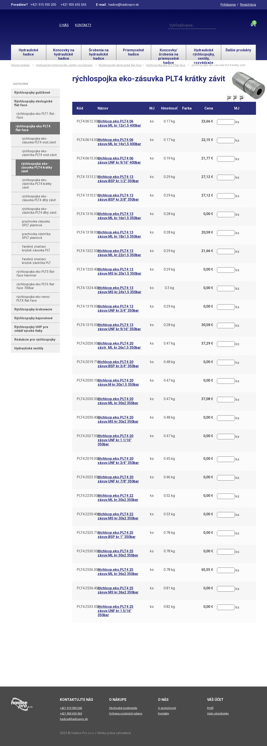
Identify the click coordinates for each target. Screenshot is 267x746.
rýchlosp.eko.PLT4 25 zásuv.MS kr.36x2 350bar (118, 590)
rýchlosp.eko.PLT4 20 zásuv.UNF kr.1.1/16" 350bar (115, 440)
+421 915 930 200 (71, 708)
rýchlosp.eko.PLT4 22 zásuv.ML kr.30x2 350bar (118, 498)
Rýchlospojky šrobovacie (33, 309)
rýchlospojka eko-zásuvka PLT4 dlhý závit (39, 198)
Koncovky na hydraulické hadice (63, 54)
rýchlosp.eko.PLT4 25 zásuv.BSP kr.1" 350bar (117, 535)
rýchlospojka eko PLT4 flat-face (165, 65)
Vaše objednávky (218, 713)
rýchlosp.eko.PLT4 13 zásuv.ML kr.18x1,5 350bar (119, 234)
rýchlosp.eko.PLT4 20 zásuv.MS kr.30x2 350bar (118, 419)
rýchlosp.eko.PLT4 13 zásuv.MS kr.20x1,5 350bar (119, 271)
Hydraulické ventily (28, 348)
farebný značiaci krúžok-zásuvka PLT (36, 248)
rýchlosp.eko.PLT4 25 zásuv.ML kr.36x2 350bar (118, 572)
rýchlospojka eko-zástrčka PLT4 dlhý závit (39, 211)
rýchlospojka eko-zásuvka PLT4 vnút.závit (39, 140)
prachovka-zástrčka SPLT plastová (36, 236)
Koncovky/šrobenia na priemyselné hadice (168, 54)
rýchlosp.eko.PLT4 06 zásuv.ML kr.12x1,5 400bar (119, 123)
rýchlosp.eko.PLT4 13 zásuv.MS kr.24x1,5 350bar (119, 290)
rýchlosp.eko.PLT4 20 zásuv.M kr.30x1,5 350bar (118, 382)
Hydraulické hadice (28, 52)
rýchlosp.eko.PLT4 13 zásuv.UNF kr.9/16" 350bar (119, 327)
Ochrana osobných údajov (125, 713)
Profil (210, 708)
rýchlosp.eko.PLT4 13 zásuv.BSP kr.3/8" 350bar (118, 197)
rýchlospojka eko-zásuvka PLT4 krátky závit (36, 167)
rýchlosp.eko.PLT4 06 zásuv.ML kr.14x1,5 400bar (119, 142)
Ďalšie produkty (238, 50)
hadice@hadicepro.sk (74, 719)
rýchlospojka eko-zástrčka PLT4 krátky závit (37, 183)
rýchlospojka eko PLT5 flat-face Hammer (36, 273)
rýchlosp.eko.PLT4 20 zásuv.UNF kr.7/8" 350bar (118, 479)
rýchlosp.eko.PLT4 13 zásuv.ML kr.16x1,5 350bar (119, 216)
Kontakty (83, 25)
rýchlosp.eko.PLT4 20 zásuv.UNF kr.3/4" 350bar (118, 461)
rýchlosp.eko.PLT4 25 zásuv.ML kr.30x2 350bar (118, 553)
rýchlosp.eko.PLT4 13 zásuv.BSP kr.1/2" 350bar (118, 179)
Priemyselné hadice (133, 52)
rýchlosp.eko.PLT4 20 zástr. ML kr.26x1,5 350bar (119, 345)
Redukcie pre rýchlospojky (34, 339)
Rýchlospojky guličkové (32, 93)
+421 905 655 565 (71, 713)
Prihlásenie (228, 5)
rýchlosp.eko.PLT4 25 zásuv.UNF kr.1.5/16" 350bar (115, 611)
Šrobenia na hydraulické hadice (99, 54)
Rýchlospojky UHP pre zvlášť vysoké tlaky (31, 329)
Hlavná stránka (20, 65)
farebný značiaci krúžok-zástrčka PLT (36, 261)
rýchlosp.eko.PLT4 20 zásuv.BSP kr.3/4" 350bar (118, 364)
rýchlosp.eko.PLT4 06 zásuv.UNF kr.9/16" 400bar (119, 160)
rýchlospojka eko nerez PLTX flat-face (33, 298)
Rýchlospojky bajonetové (33, 318)
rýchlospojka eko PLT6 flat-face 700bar (36, 286)
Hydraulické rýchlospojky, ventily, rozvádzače (204, 54)
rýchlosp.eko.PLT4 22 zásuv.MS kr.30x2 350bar (118, 516)
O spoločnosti (167, 708)
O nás (64, 25)
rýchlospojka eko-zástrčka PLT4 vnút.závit (39, 153)
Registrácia (248, 5)
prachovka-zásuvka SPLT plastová (36, 223)
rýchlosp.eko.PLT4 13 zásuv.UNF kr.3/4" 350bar (118, 308)
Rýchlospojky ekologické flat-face (120, 65)
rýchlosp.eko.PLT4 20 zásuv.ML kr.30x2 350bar (118, 401)
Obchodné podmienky (123, 708)
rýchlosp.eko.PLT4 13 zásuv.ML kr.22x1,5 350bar (119, 253)
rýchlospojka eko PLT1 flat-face (36, 115)
